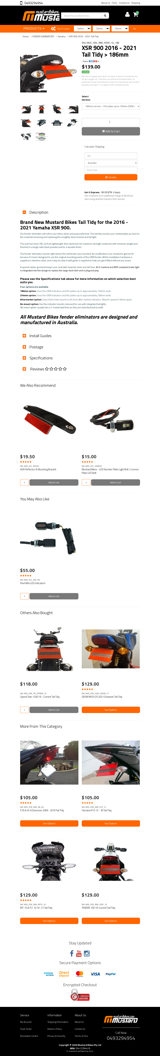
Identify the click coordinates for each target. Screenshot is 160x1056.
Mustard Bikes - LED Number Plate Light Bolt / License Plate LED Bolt (110, 471)
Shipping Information (57, 1022)
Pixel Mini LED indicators (32, 583)
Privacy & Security (56, 1036)
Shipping (135, 3)
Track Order (26, 1029)
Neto (91, 1051)
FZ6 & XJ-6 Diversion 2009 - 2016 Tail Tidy (42, 810)
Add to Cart (111, 131)
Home (26, 36)
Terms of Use (81, 1036)
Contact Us (124, 3)
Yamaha (61, 36)
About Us (105, 3)
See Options (111, 710)
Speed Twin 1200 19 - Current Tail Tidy (40, 697)
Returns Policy (54, 1029)
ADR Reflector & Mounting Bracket (38, 469)
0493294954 (33, 3)
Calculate (110, 177)
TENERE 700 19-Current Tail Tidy (98, 908)
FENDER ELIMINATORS (43, 36)
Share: (91, 61)
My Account (25, 1022)
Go (134, 28)
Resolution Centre (29, 1036)
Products (33, 28)
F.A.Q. (114, 3)
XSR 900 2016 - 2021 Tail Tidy (84, 36)
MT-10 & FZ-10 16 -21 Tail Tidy (36, 908)
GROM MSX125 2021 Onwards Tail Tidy (102, 697)
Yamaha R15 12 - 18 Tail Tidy (97, 810)
